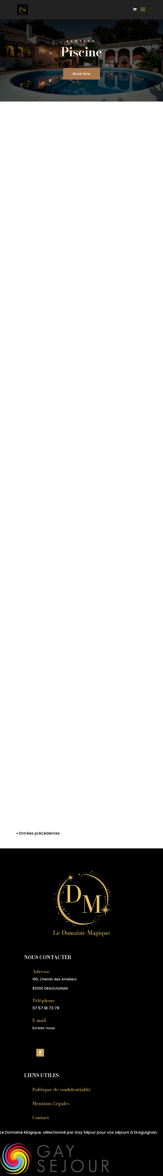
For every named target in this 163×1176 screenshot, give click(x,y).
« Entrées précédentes (38, 833)
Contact (40, 1117)
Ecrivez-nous (43, 1028)
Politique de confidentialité (61, 1089)
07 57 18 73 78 (45, 1008)
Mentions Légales (50, 1103)
